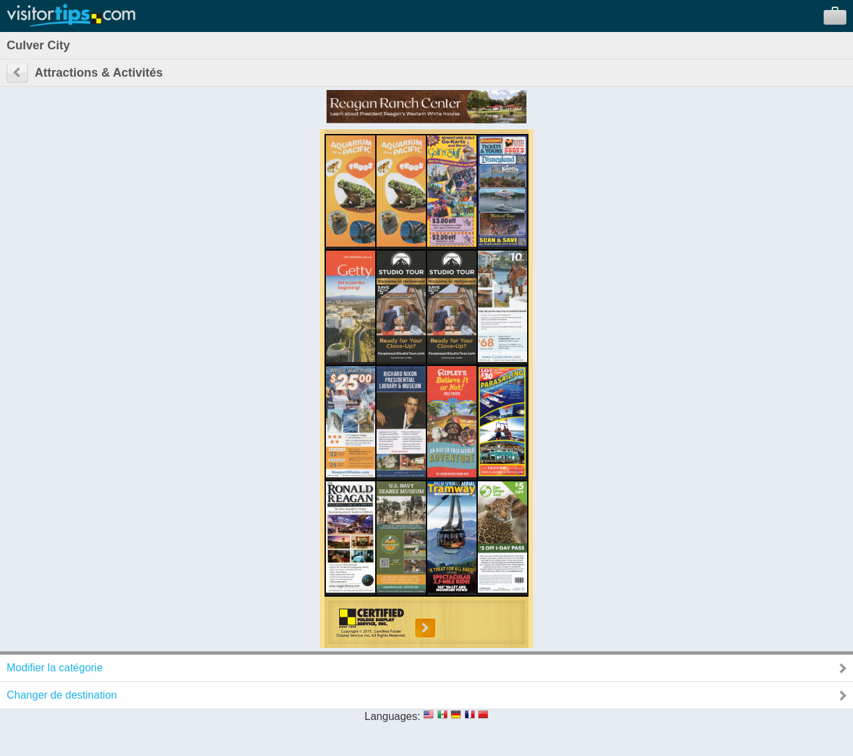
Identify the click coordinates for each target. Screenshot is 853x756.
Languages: (393, 716)
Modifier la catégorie (55, 667)
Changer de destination (62, 695)
